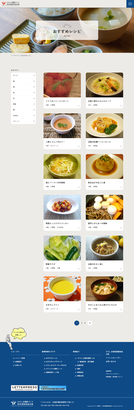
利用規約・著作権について (114, 377)
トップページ (15, 56)
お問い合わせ (111, 361)
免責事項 (108, 371)
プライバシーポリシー (113, 374)
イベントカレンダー (113, 357)
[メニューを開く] (130, 4)
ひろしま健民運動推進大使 (114, 352)
